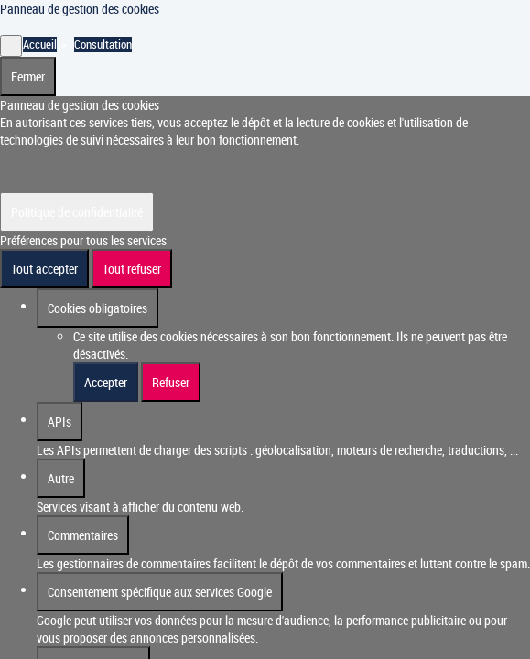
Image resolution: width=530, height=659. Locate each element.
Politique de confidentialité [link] (77, 212)
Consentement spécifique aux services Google (160, 591)
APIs (59, 421)
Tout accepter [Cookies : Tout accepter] (44, 268)
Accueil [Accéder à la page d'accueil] (40, 44)
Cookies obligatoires (97, 308)
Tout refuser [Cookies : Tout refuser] (132, 268)
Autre (61, 478)
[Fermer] (11, 46)
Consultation (103, 44)
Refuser (170, 382)
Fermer (28, 76)
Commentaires (83, 535)
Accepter (105, 382)
